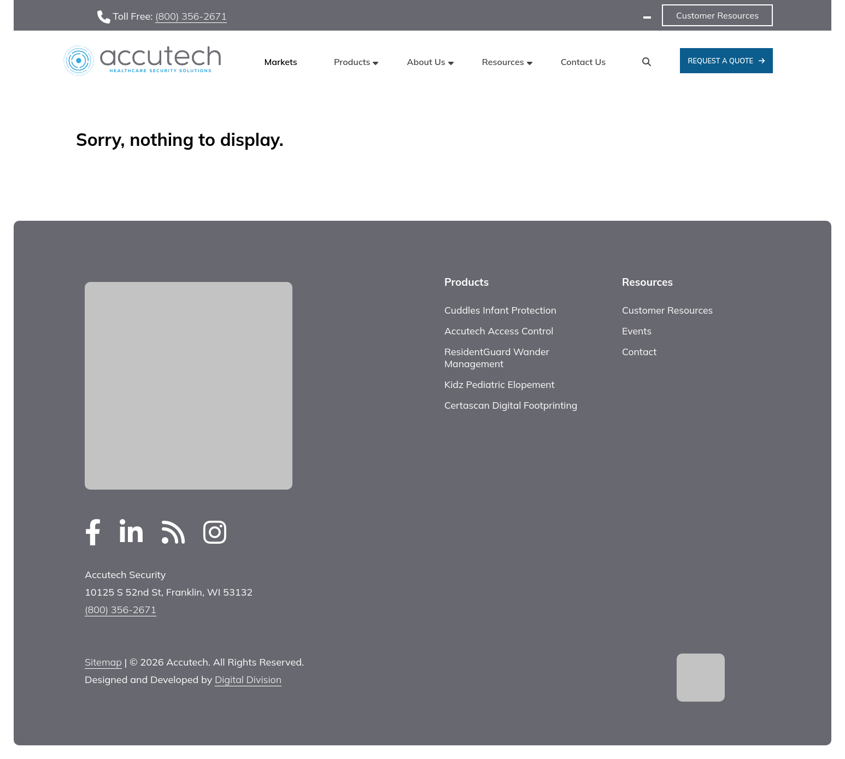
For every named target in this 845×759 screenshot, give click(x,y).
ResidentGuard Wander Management (496, 357)
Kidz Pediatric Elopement (499, 384)
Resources (503, 61)
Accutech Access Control (498, 331)
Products (352, 61)
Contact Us (583, 61)
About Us (426, 61)
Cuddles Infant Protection (500, 310)
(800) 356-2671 (191, 16)
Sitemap (103, 662)
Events (637, 331)
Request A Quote (721, 60)
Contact (639, 351)
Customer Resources (717, 15)
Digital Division (248, 679)
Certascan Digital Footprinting (510, 405)
